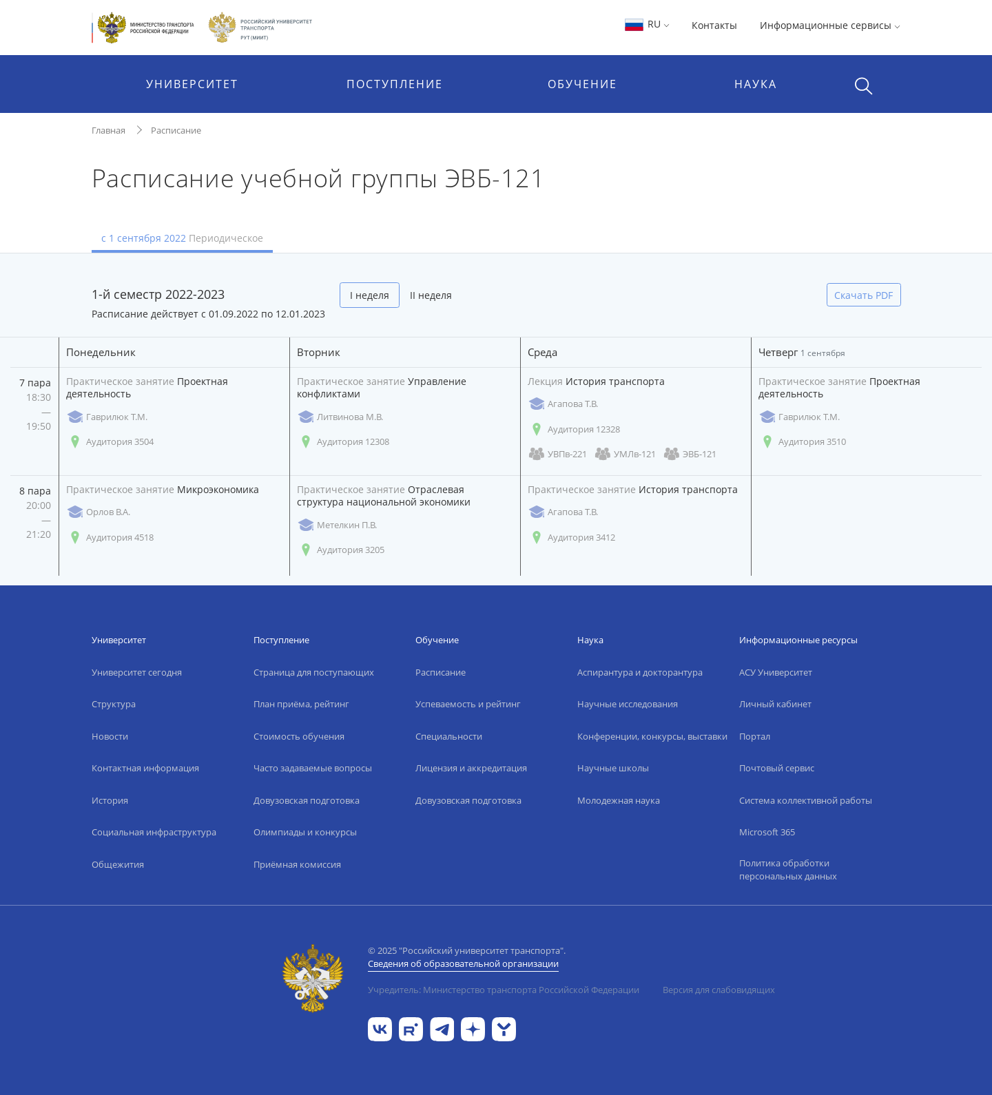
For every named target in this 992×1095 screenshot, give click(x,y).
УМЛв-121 (625, 454)
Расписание (176, 130)
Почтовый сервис (776, 768)
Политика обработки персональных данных (788, 870)
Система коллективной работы (805, 800)
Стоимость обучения (299, 736)
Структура (114, 704)
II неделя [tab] (431, 295)
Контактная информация (145, 768)
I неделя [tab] (369, 295)
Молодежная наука (618, 800)
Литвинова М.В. (340, 417)
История (110, 800)
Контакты (714, 25)
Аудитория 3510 (802, 441)
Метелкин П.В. (337, 525)
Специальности (448, 736)
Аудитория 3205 (340, 549)
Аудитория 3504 (110, 441)
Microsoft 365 (767, 832)
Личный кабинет (775, 704)
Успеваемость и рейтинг (468, 704)
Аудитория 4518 (110, 537)
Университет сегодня (137, 672)
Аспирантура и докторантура (640, 672)
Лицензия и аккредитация (471, 768)
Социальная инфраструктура (154, 832)
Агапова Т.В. (563, 403)
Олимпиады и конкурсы (305, 832)
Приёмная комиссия (297, 864)
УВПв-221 (557, 454)
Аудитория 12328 (574, 429)
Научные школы (613, 768)
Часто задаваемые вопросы (313, 768)
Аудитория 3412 (571, 537)
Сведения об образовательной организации (463, 963)
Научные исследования (627, 704)
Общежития (118, 864)
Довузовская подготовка (307, 800)
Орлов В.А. (98, 512)
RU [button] (646, 23)
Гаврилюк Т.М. (106, 417)
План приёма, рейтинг (301, 704)
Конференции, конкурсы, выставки (652, 736)
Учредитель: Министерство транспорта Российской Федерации (503, 989)
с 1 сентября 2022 (182, 237)
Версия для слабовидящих (719, 989)
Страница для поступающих (314, 672)
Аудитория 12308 (343, 441)
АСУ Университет (775, 672)
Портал (754, 736)
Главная (108, 130)
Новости (110, 736)
